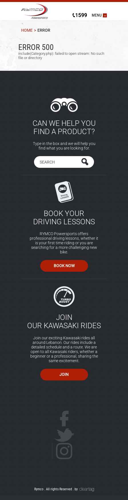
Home (27, 30)
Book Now (64, 265)
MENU (97, 15)
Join (64, 374)
